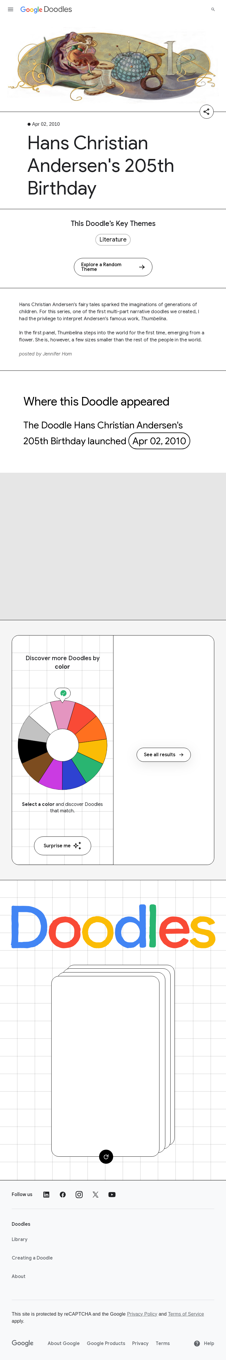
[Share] (207, 112)
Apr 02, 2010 (159, 441)
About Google (64, 1343)
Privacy (140, 1343)
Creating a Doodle (32, 1258)
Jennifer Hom (57, 354)
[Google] (23, 1343)
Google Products (106, 1343)
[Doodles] (113, 926)
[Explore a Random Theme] (113, 267)
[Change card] (106, 1157)
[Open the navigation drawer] (11, 9)
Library (20, 1239)
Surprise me (62, 845)
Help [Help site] (203, 1343)
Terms (163, 1343)
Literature (113, 239)
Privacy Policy (142, 1314)
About (19, 1276)
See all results (163, 755)
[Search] (213, 9)
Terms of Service (186, 1314)
